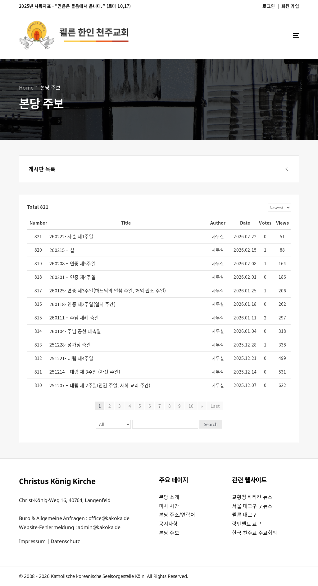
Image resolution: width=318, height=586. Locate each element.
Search (211, 424)
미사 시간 (169, 505)
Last (215, 406)
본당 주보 (169, 532)
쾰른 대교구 (244, 514)
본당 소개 (169, 496)
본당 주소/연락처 (177, 514)
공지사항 (168, 523)
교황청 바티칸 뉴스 (252, 496)
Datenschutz (65, 541)
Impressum (32, 541)
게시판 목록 (42, 169)
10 (191, 406)
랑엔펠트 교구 (246, 523)
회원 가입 (290, 6)
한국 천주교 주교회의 (254, 532)
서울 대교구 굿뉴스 (252, 505)
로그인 (268, 6)
